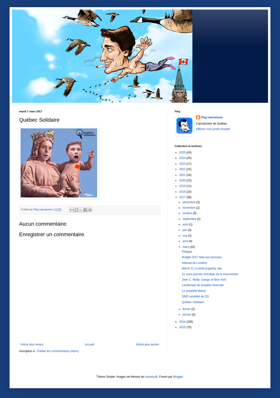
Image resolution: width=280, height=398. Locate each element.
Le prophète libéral (194, 291)
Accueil (89, 344)
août (186, 224)
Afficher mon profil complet (213, 129)
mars (186, 247)
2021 (182, 175)
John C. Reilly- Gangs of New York (204, 279)
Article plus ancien (147, 344)
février (187, 309)
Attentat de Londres (194, 263)
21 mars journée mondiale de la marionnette (210, 274)
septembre (190, 219)
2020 (182, 180)
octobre (188, 213)
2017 (182, 197)
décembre (189, 202)
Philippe (187, 251)
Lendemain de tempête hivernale (203, 285)
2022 (182, 169)
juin (185, 230)
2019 (182, 186)
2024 (182, 158)
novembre (189, 207)
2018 (182, 191)
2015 (182, 327)
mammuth (151, 376)
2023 (182, 163)
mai (185, 235)
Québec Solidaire (193, 302)
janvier (187, 314)
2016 (182, 321)
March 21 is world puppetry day (202, 268)
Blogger (178, 376)
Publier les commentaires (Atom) (58, 351)
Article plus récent (31, 344)
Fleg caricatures (212, 117)
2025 (182, 152)
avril (186, 241)
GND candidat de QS (195, 296)
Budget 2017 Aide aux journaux (202, 257)
